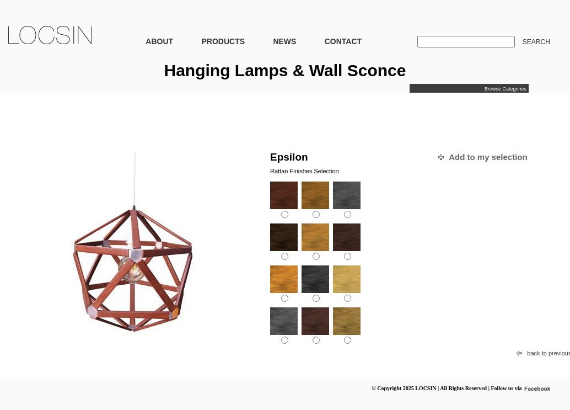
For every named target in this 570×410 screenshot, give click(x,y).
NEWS (284, 41)
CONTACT (343, 41)
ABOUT (159, 41)
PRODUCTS (223, 41)
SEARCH (536, 42)
